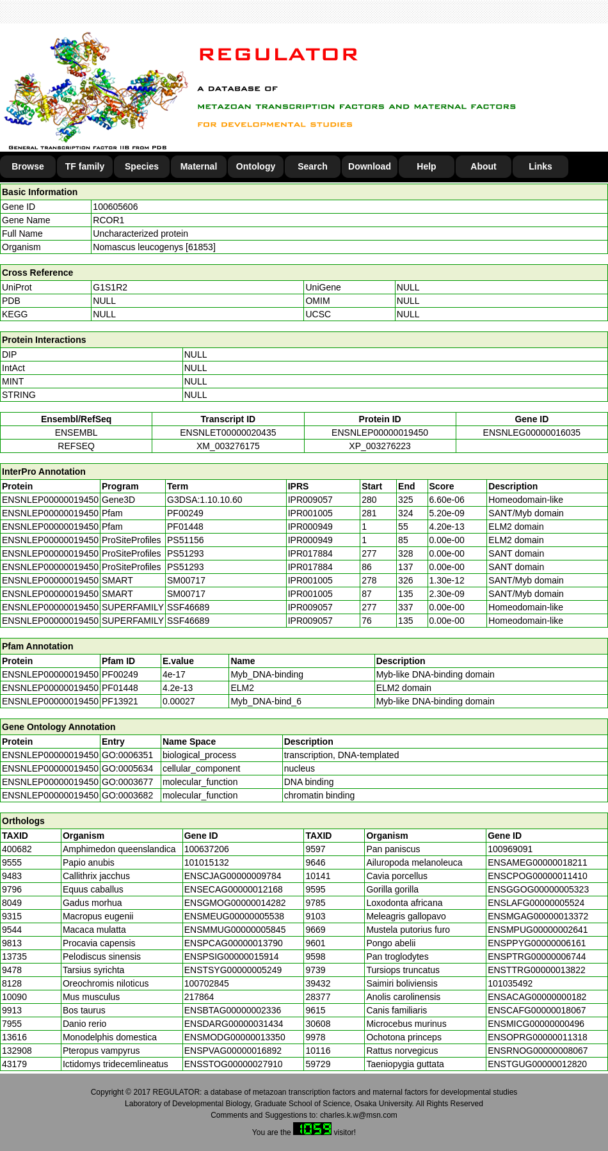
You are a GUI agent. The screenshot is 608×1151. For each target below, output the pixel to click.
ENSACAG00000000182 (537, 997)
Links (540, 166)
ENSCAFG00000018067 (537, 1010)
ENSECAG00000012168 (233, 889)
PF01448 (120, 688)
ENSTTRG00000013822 (537, 970)
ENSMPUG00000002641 (538, 930)
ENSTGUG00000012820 (537, 1064)
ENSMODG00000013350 (234, 1037)
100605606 (115, 207)
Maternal (199, 166)
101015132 (206, 862)
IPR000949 (310, 526)
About (483, 166)
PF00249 (120, 674)
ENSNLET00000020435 (228, 432)
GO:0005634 (127, 768)
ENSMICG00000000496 (536, 1024)
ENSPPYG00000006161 (537, 943)
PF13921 (120, 701)
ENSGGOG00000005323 (538, 889)
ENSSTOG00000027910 (233, 1064)
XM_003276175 (228, 446)
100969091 (510, 849)
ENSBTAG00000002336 (233, 1010)
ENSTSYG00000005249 (233, 970)
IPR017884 (310, 553)
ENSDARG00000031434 (234, 1024)
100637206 (206, 849)
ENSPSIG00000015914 (231, 956)
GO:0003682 (127, 795)
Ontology (255, 166)
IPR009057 (310, 500)
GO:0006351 (127, 755)
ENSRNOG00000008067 (538, 1050)
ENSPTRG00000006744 (537, 956)
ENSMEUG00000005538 (234, 916)
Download (369, 166)
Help (426, 166)
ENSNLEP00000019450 (380, 432)
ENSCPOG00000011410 (538, 876)
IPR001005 (310, 513)
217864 (199, 997)
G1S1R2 (110, 287)
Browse (28, 166)
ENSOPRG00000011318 (538, 1037)
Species (142, 166)
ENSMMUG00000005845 (235, 930)
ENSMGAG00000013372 (538, 916)
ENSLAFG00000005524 (536, 903)
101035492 (510, 983)
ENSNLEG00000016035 (532, 432)
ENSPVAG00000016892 (233, 1050)
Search (313, 166)
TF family (84, 166)
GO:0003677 (127, 782)
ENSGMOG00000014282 (235, 903)
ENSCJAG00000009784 (233, 876)
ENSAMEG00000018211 (538, 862)
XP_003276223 (380, 446)
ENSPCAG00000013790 (233, 943)
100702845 (206, 983)
